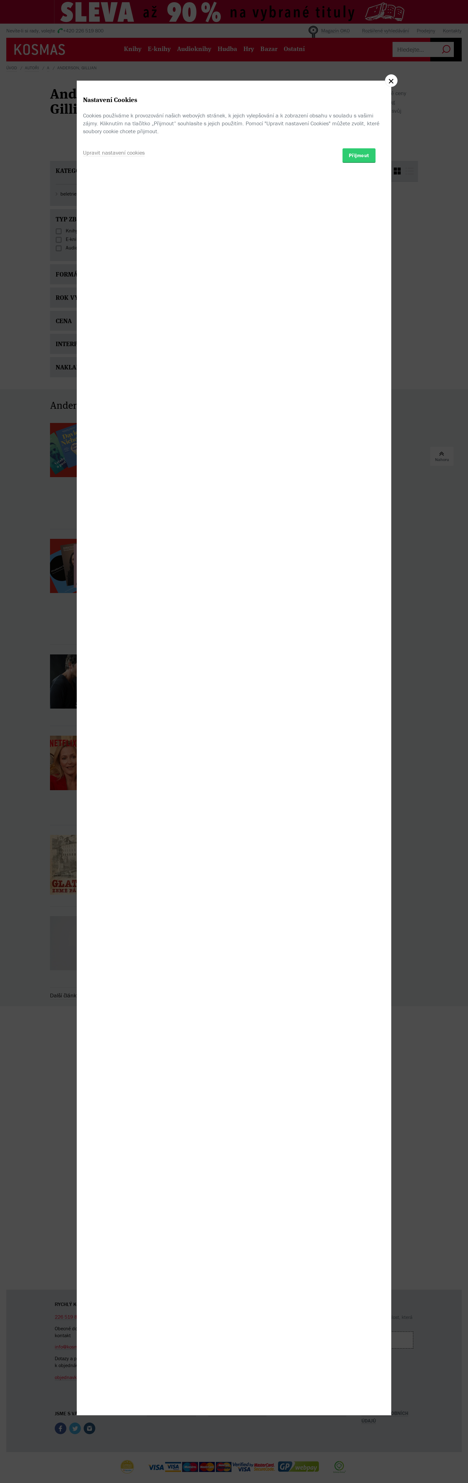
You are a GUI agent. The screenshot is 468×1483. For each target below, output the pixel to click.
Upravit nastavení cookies (114, 775)
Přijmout (359, 778)
